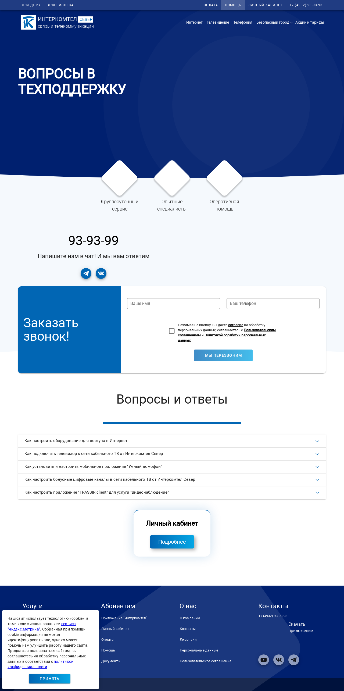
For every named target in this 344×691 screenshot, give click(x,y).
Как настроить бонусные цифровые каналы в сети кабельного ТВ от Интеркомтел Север (172, 479)
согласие (235, 325)
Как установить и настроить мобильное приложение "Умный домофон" (172, 466)
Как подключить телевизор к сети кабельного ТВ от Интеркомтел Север (172, 453)
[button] (273, 22)
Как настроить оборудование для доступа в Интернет (172, 440)
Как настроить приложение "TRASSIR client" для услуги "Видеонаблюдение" (172, 492)
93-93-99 (93, 240)
